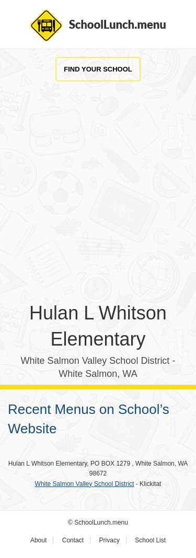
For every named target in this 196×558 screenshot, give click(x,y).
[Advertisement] (98, 202)
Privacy (109, 540)
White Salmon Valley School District (84, 484)
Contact (73, 540)
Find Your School (98, 69)
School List (150, 540)
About (38, 540)
